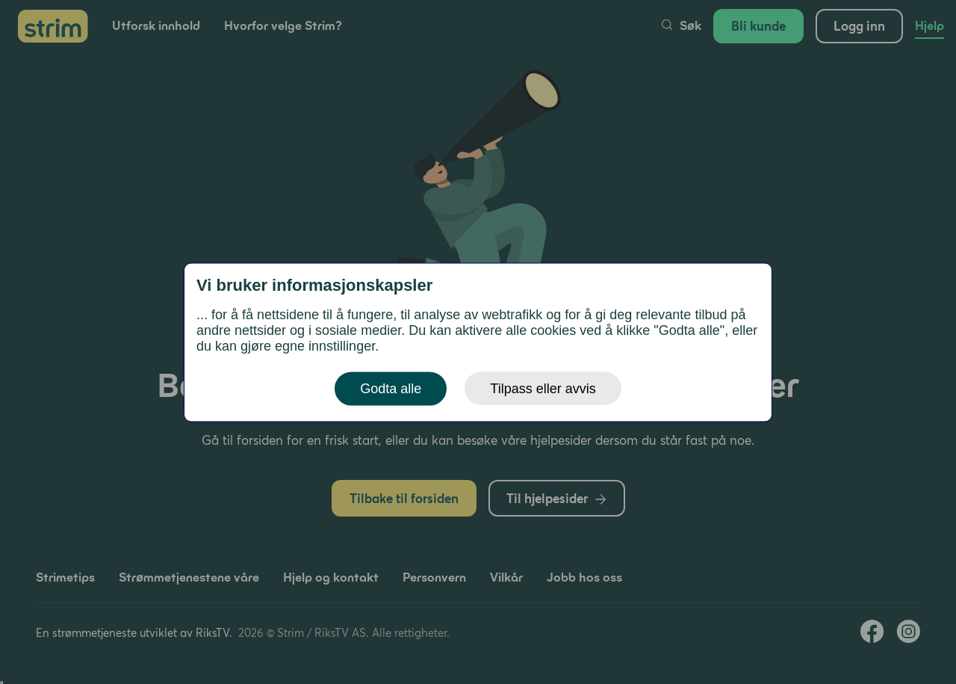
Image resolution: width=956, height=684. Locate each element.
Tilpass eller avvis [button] (542, 387)
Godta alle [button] (390, 387)
